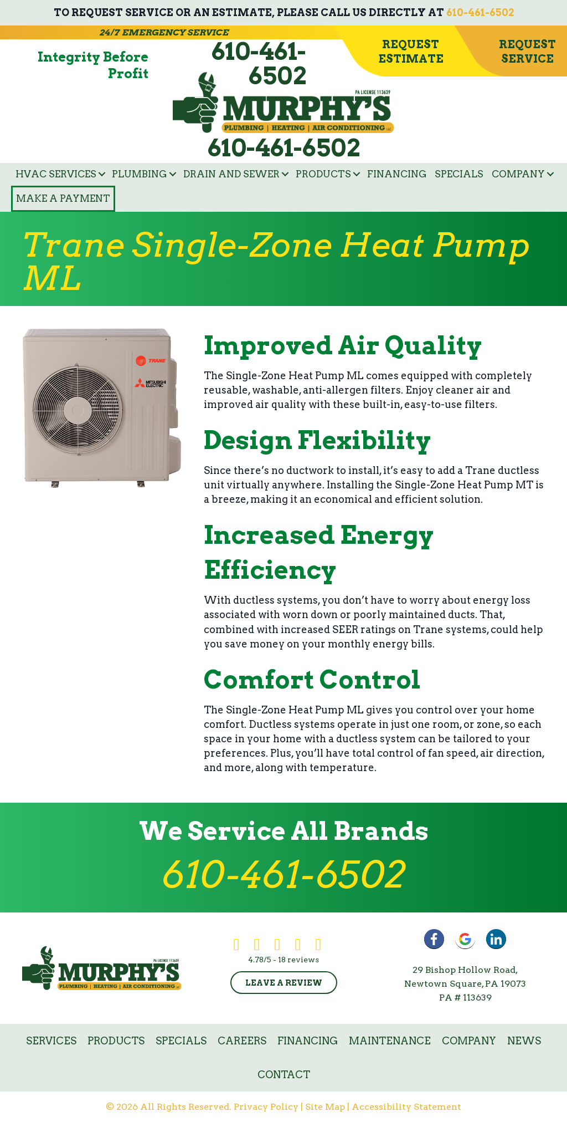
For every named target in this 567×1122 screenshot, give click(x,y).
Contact (283, 1074)
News (524, 1041)
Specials (459, 174)
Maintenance (390, 1041)
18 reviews (298, 959)
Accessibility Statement (406, 1106)
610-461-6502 (480, 12)
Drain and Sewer (231, 174)
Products (323, 174)
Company (518, 174)
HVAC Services (56, 174)
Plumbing (139, 174)
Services (51, 1041)
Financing (397, 174)
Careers (242, 1041)
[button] (101, 174)
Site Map (325, 1106)
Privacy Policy (266, 1106)
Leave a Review (283, 982)
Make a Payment (63, 198)
